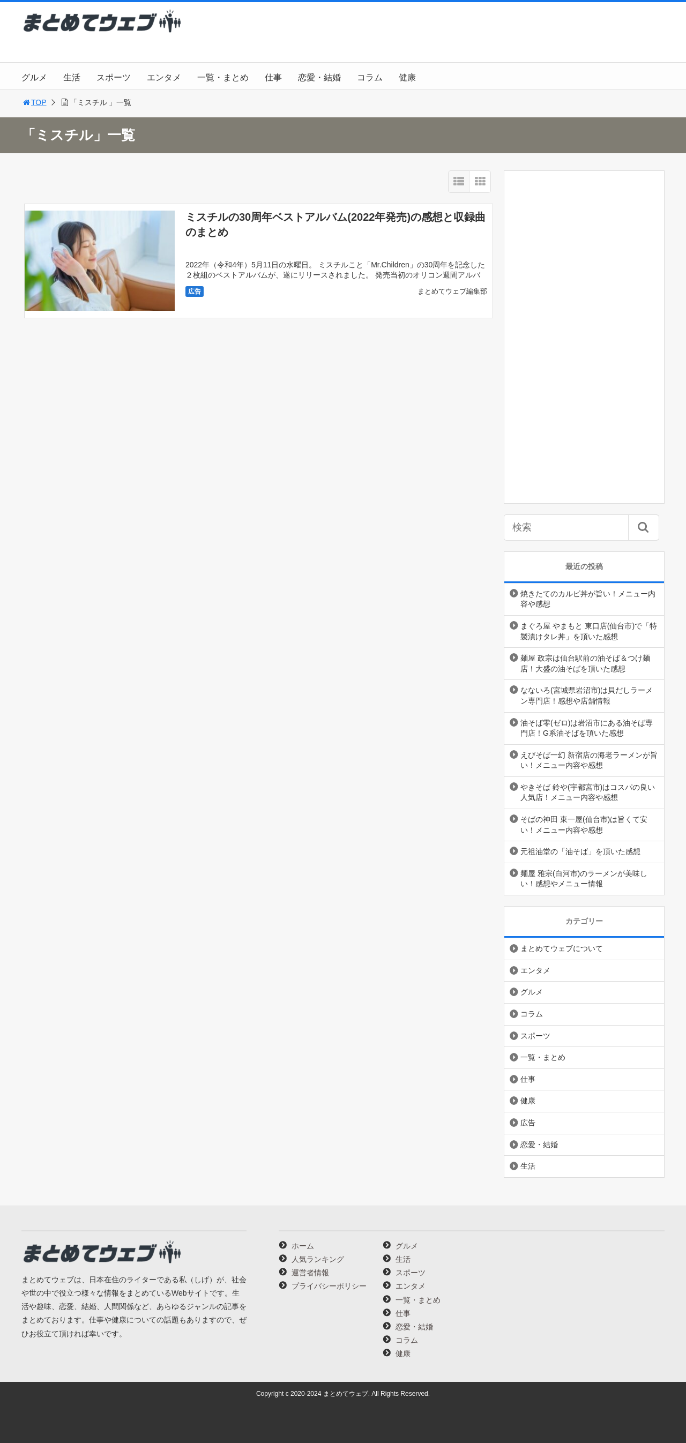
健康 (407, 77)
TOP (34, 102)
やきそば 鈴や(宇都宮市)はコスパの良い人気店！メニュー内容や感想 (587, 792)
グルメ (34, 77)
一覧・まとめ (223, 77)
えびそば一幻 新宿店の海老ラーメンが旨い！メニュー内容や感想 (589, 760)
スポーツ (113, 77)
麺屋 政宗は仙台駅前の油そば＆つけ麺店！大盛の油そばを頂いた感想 (585, 663)
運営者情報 (310, 1272)
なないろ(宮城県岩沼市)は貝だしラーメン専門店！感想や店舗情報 (586, 695)
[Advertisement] (584, 337)
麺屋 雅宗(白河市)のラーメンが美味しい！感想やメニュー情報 (583, 878)
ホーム (303, 1246)
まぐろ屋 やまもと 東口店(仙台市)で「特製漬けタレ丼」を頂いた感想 (588, 631)
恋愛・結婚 (319, 77)
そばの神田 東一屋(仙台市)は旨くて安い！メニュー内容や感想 (583, 824)
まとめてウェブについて (561, 948)
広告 (194, 291)
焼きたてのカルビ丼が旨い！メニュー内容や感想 (587, 599)
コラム (370, 77)
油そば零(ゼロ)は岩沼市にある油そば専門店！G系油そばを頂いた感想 (586, 728)
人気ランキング (318, 1259)
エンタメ (164, 77)
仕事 (273, 77)
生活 (71, 77)
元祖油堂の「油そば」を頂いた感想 (580, 851)
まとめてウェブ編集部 (452, 291)
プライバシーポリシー (329, 1286)
